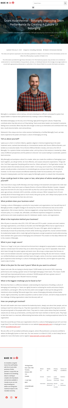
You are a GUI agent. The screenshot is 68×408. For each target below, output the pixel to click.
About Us (41, 369)
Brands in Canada (56, 385)
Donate (42, 376)
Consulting (16, 32)
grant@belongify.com (13, 327)
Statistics (63, 376)
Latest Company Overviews (56, 378)
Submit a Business (49, 378)
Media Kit (48, 369)
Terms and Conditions (63, 369)
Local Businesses (63, 384)
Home (5, 32)
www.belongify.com (45, 324)
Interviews (10, 32)
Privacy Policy (56, 369)
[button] (33, 7)
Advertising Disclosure (49, 384)
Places (62, 380)
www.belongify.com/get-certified (40, 336)
